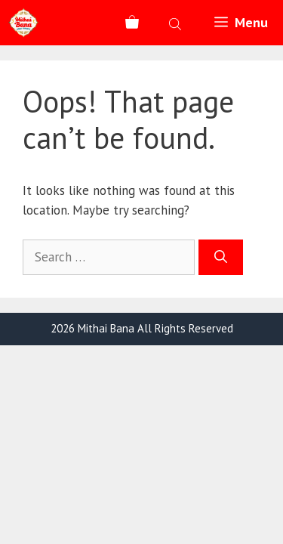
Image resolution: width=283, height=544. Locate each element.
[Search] (220, 258)
